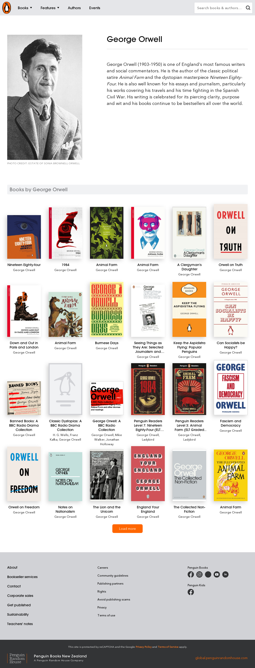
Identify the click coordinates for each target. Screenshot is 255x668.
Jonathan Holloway (109, 441)
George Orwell (24, 269)
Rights (101, 591)
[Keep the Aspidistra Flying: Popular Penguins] (189, 309)
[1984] (65, 233)
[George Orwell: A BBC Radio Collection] (107, 398)
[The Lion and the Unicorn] (107, 475)
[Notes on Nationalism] (65, 476)
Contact (14, 586)
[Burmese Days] (107, 309)
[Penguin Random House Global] (20, 657)
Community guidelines (112, 575)
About (12, 567)
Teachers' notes (20, 624)
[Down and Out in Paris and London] (24, 311)
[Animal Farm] (107, 233)
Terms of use (106, 615)
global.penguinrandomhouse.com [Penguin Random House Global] (221, 657)
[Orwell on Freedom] (24, 474)
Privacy (102, 607)
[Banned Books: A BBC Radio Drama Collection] (24, 398)
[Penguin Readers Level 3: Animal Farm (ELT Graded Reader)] (189, 389)
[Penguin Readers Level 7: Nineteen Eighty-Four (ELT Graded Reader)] (148, 389)
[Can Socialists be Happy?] (231, 309)
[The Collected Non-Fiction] (189, 475)
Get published (19, 605)
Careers (102, 567)
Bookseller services (22, 577)
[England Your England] (148, 473)
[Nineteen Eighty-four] (24, 237)
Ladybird (148, 439)
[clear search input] (248, 8)
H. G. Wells (61, 434)
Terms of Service (168, 647)
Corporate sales (20, 595)
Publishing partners (110, 583)
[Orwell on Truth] (231, 231)
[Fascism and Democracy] (231, 387)
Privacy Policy (144, 647)
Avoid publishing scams (113, 599)
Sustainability (18, 614)
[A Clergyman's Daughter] (189, 233)
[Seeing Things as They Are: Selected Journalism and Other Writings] (148, 311)
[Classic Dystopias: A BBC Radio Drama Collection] (65, 389)
